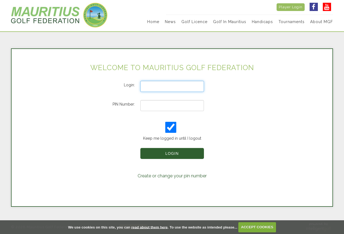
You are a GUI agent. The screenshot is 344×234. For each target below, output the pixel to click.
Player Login (290, 7)
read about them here (149, 227)
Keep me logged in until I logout (171, 131)
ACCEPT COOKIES (257, 227)
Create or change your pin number (172, 175)
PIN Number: (124, 104)
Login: (129, 85)
